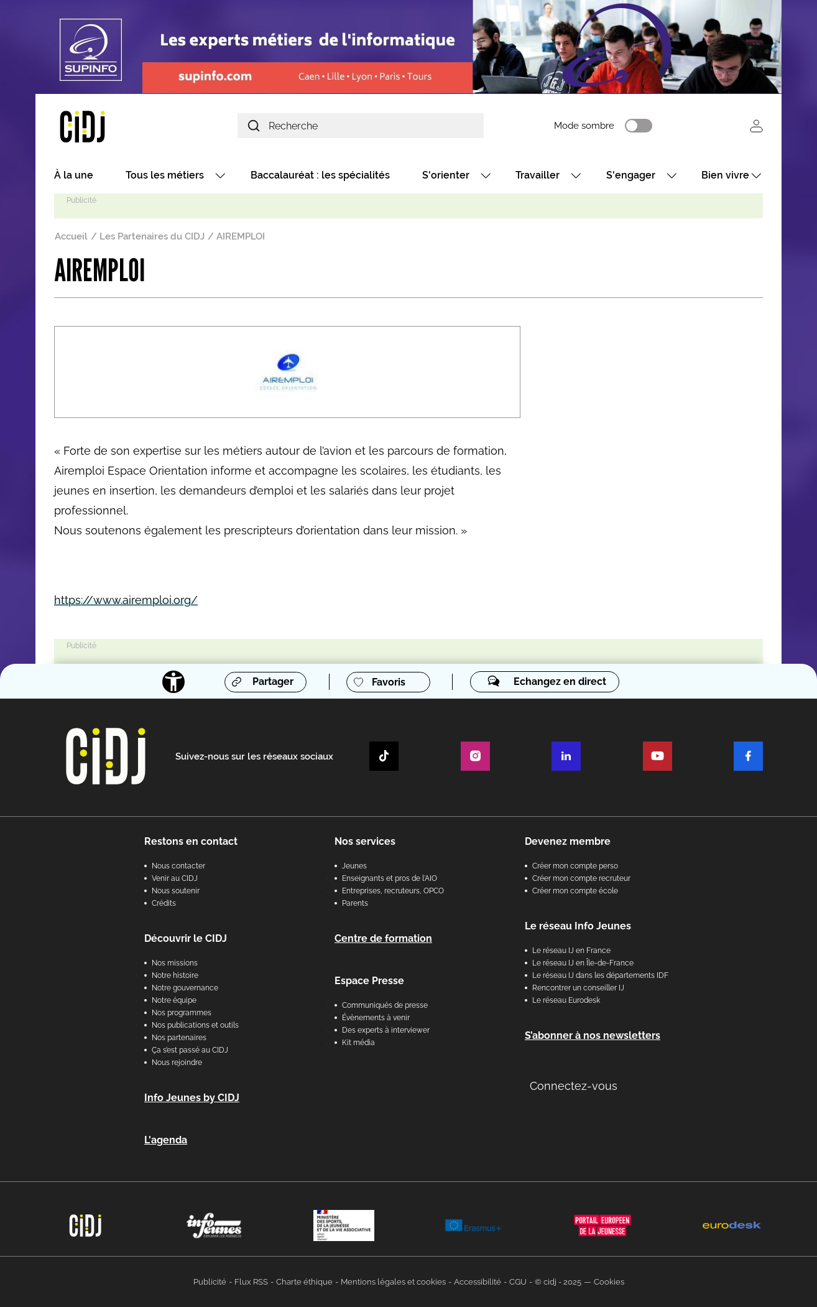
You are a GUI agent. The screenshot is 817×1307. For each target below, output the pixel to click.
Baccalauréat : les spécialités (320, 176)
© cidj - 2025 (558, 1281)
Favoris (388, 683)
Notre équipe (174, 1000)
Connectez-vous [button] (573, 1085)
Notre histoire (175, 975)
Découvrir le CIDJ (185, 938)
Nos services (365, 841)
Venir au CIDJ (175, 878)
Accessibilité (477, 1281)
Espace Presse (369, 981)
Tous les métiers (165, 176)
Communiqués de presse (385, 1005)
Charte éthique (304, 1281)
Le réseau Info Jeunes (578, 926)
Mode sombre (588, 126)
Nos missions (175, 963)
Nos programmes (181, 1012)
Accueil (71, 237)
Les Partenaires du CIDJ (152, 237)
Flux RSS (251, 1281)
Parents (355, 903)
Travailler (537, 176)
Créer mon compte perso (575, 866)
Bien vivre (725, 176)
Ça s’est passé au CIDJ (190, 1050)
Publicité (209, 1281)
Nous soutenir (176, 890)
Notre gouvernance (185, 988)
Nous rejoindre (177, 1062)
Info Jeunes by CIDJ (191, 1098)
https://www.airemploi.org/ (126, 600)
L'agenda (165, 1140)
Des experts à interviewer (386, 1030)
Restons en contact (191, 841)
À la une (73, 176)
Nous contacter (178, 866)
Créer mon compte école (575, 890)
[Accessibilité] (173, 682)
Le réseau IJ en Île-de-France (583, 963)
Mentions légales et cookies (393, 1281)
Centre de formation (383, 938)
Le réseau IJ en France (571, 950)
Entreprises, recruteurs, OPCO (393, 890)
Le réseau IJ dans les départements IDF (600, 975)
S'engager (630, 176)
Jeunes (354, 866)
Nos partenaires (179, 1037)
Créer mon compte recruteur (581, 878)
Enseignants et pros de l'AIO (389, 878)
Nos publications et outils (195, 1025)
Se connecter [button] (756, 126)
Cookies (609, 1281)
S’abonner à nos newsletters (592, 1035)
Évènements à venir (376, 1017)
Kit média (358, 1042)
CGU (518, 1281)
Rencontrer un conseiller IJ (578, 988)
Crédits (164, 903)
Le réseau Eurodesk (566, 1000)
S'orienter (445, 176)
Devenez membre (568, 841)
